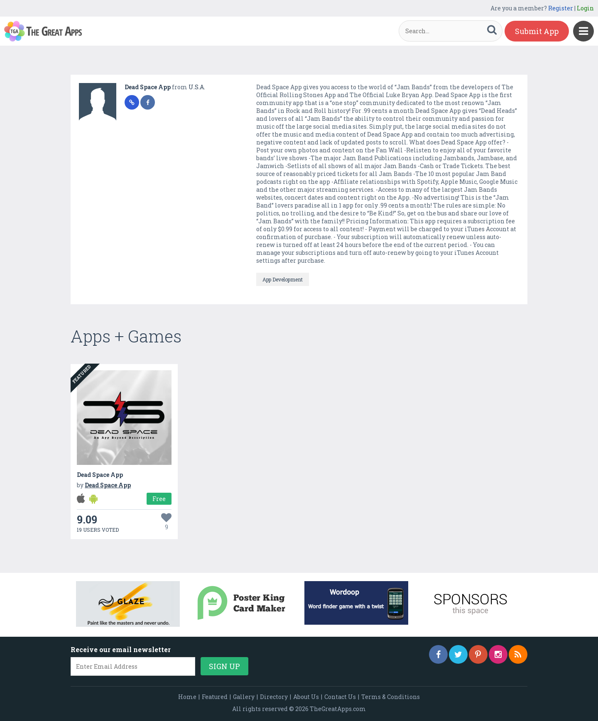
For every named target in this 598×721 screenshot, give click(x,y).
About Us (306, 697)
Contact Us (340, 697)
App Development (282, 279)
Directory (274, 697)
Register (560, 8)
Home (187, 697)
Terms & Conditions (390, 697)
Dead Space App (148, 87)
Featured (215, 697)
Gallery (244, 697)
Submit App (537, 31)
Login (585, 8)
